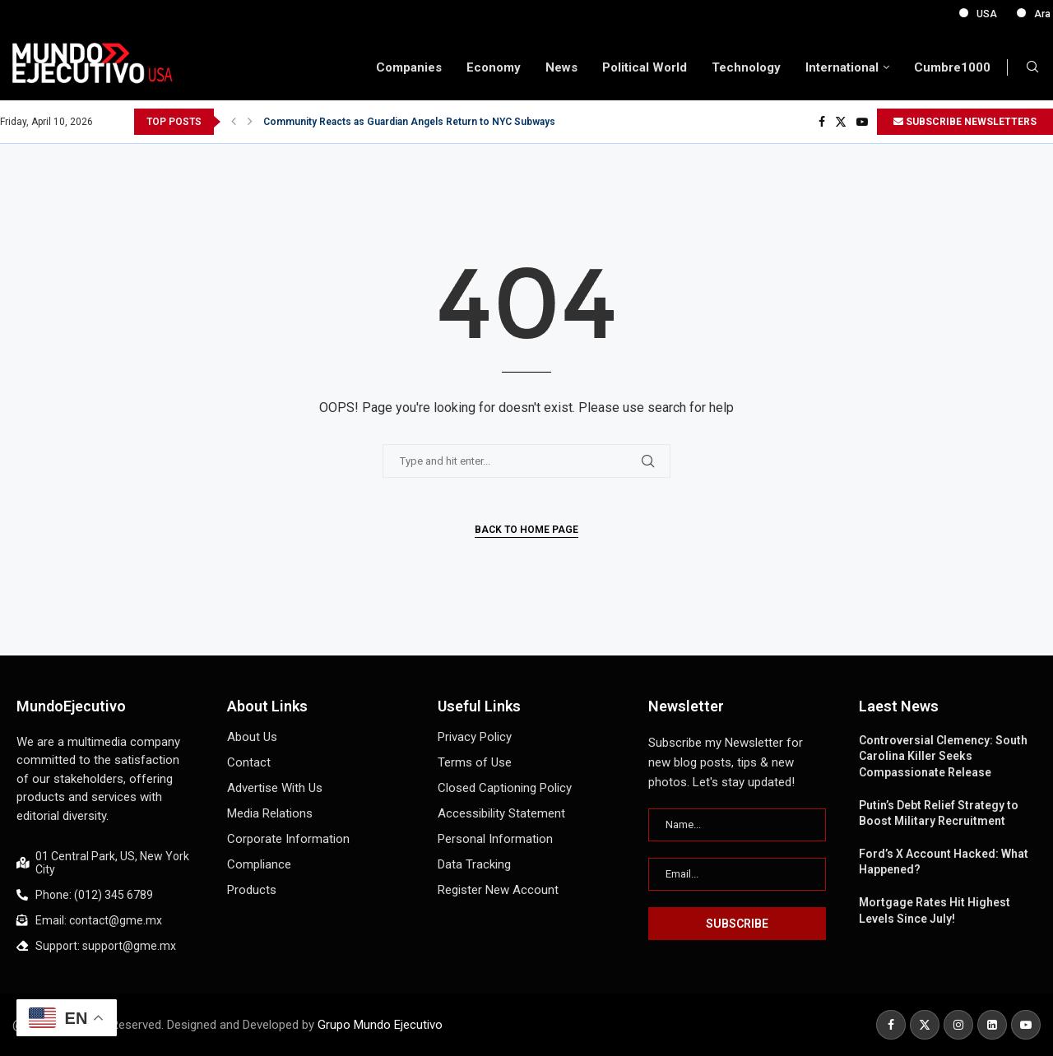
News (561, 67)
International (842, 67)
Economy (493, 67)
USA (1014, 14)
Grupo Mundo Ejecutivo (380, 1024)
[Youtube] (862, 121)
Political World (644, 67)
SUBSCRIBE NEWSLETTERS (965, 121)
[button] (233, 122)
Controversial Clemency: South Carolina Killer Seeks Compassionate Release (943, 756)
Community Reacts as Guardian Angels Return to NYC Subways (409, 121)
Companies (409, 67)
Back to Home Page (526, 529)
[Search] (1032, 67)
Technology (746, 67)
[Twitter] (840, 121)
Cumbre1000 (952, 67)
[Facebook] (822, 121)
